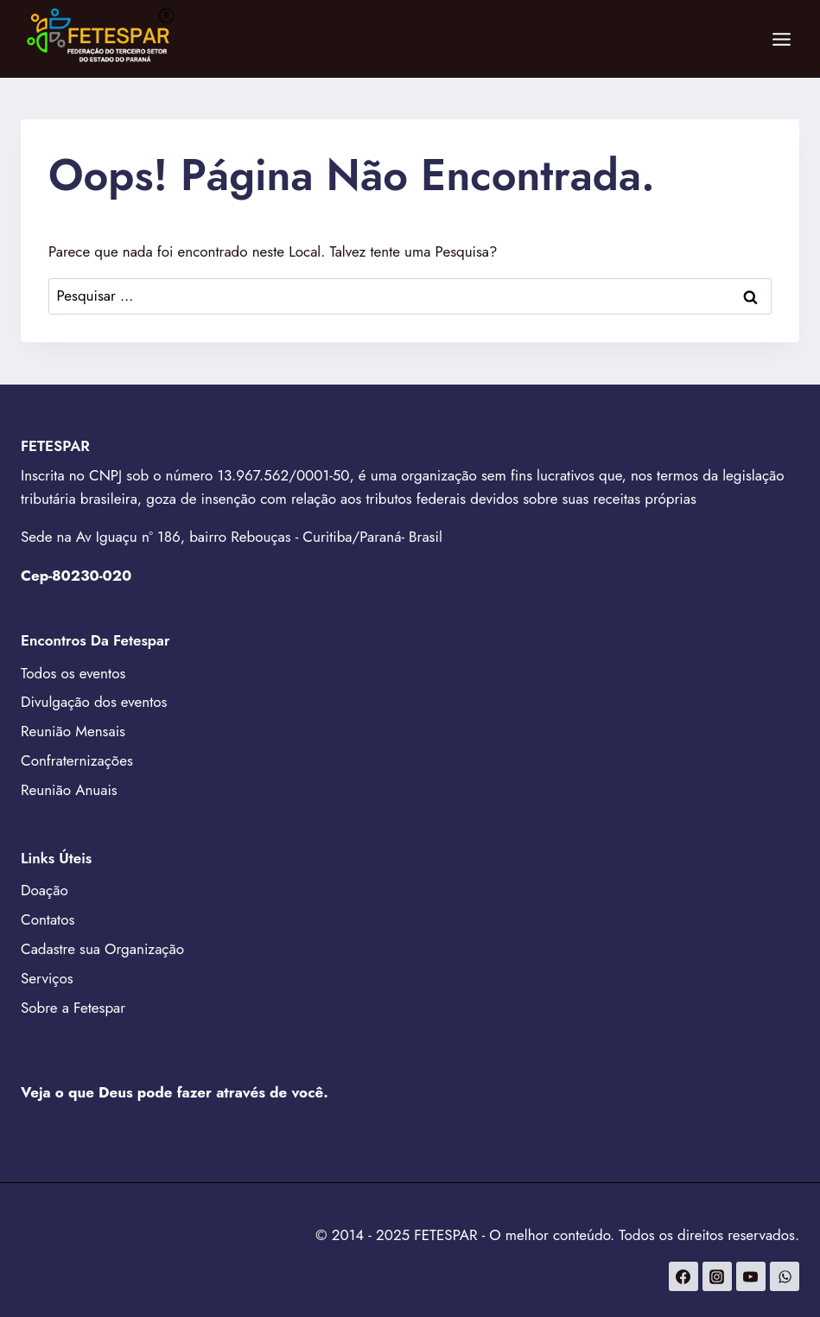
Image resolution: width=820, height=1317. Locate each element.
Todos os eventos (73, 673)
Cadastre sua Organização (102, 948)
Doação (44, 890)
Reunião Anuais (69, 789)
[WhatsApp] (784, 1276)
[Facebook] (683, 1276)
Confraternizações (77, 760)
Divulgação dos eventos (94, 701)
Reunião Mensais (73, 731)
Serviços (47, 978)
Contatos (47, 919)
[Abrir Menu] (781, 38)
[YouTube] (751, 1276)
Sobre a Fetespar (73, 1007)
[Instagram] (717, 1276)
